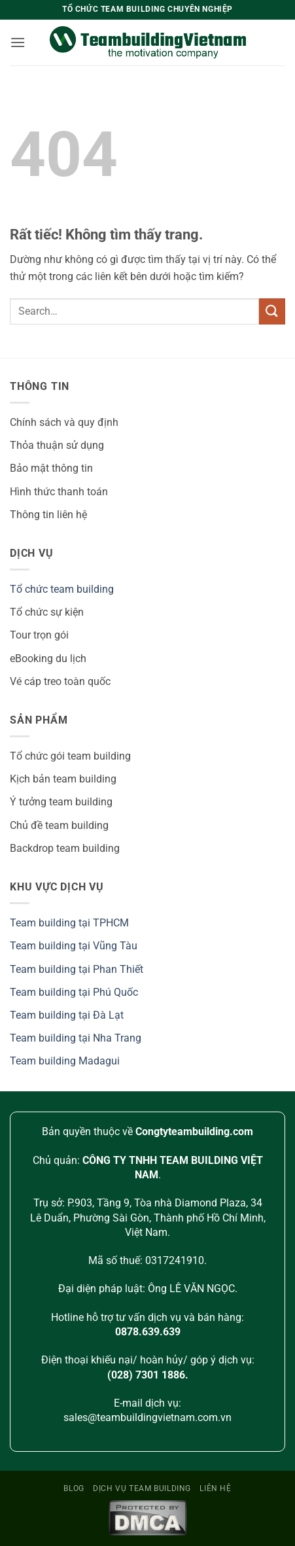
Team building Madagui (65, 1061)
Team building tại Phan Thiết (76, 969)
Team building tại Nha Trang (75, 1038)
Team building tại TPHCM (69, 923)
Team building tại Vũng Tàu (73, 946)
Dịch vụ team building (142, 1488)
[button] (18, 42)
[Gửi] (272, 311)
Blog (73, 1488)
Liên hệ (215, 1488)
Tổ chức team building (62, 589)
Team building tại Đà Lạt (67, 1015)
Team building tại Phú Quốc (74, 992)
